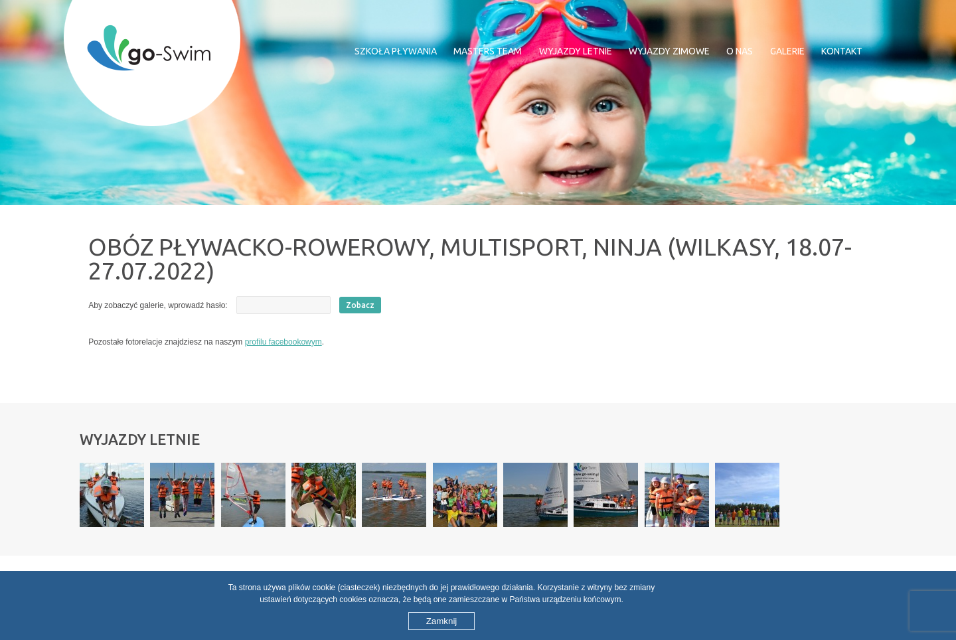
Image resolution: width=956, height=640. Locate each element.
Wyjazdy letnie (575, 51)
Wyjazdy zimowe (669, 51)
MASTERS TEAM (487, 51)
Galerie (787, 51)
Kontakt (841, 51)
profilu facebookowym (283, 342)
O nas (739, 51)
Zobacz (360, 305)
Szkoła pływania (396, 51)
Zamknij (441, 621)
